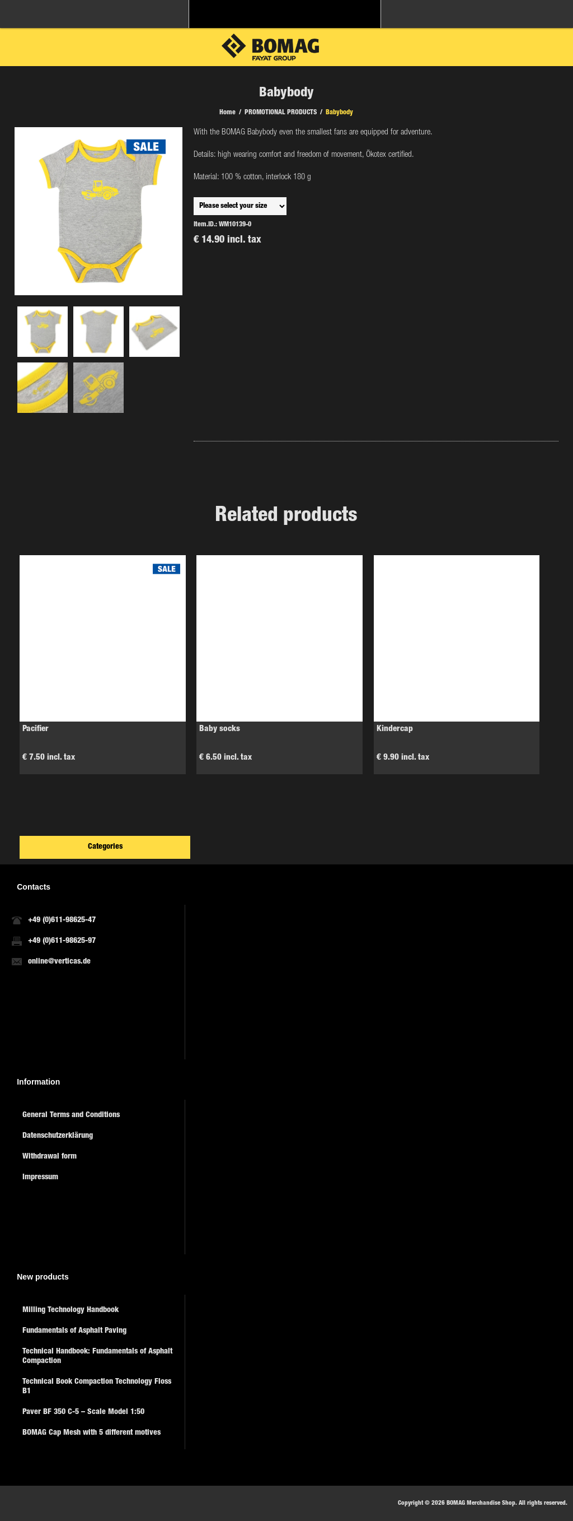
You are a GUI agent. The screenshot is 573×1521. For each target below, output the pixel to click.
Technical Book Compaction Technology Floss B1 (96, 1387)
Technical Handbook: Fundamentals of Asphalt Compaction (97, 1356)
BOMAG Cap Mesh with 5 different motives (91, 1433)
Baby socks (219, 729)
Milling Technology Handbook (70, 1310)
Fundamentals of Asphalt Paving (74, 1331)
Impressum (40, 1178)
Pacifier (35, 729)
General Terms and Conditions (71, 1115)
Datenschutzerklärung (57, 1136)
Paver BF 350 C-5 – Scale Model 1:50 (83, 1412)
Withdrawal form (49, 1157)
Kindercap (395, 729)
